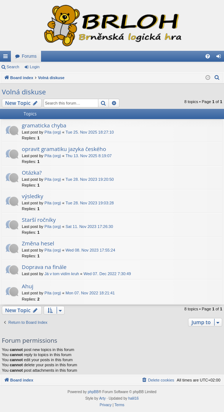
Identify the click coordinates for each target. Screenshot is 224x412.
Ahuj (27, 286)
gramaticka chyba (44, 125)
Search (13, 67)
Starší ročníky (39, 219)
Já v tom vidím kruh (61, 274)
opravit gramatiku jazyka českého (64, 148)
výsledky (32, 196)
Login (35, 67)
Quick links (7, 58)
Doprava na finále (44, 266)
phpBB (93, 392)
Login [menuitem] (220, 58)
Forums (29, 56)
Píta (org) (52, 132)
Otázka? (32, 172)
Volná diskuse (24, 92)
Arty (102, 398)
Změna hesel (38, 243)
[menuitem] (207, 56)
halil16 (133, 398)
